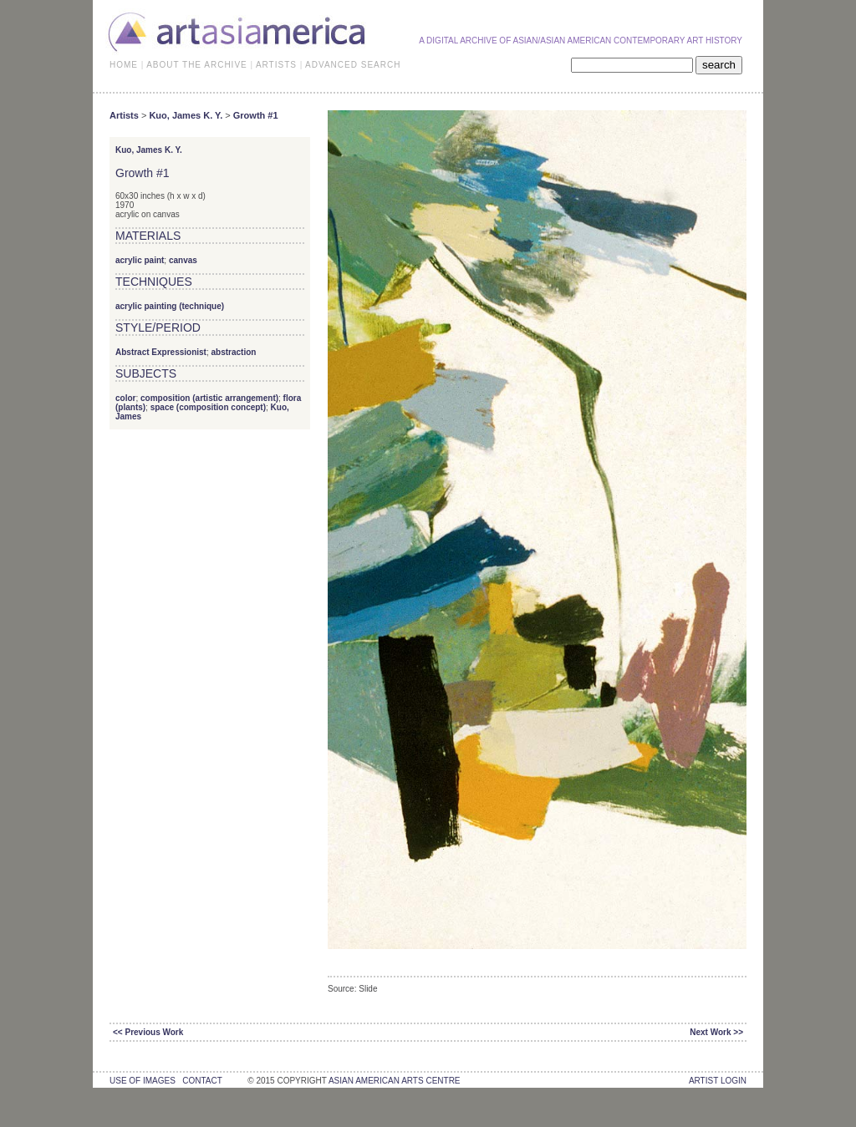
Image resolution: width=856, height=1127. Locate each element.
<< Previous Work (148, 1032)
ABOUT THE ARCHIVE (196, 64)
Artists (124, 115)
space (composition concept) (208, 407)
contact (202, 1080)
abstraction (234, 352)
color (125, 398)
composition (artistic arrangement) (209, 398)
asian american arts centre (395, 1080)
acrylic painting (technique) (169, 306)
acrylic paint (139, 260)
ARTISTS (276, 64)
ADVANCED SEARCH (352, 64)
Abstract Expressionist (160, 352)
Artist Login (717, 1080)
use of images (143, 1080)
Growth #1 (255, 115)
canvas (183, 260)
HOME (124, 64)
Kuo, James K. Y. (185, 115)
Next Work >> (716, 1032)
